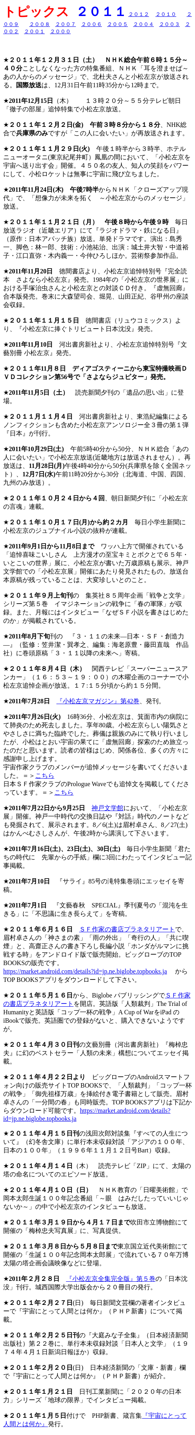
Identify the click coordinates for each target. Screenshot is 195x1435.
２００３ (169, 24)
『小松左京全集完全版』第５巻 (110, 1278)
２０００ (60, 31)
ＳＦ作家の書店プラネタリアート (127, 929)
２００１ (34, 31)
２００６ (91, 24)
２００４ (143, 24)
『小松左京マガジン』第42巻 (97, 701)
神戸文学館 (107, 808)
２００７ (65, 24)
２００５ (117, 24)
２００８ (39, 24)
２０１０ (165, 14)
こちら (44, 775)
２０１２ (138, 14)
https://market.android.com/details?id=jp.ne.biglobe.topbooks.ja (85, 971)
